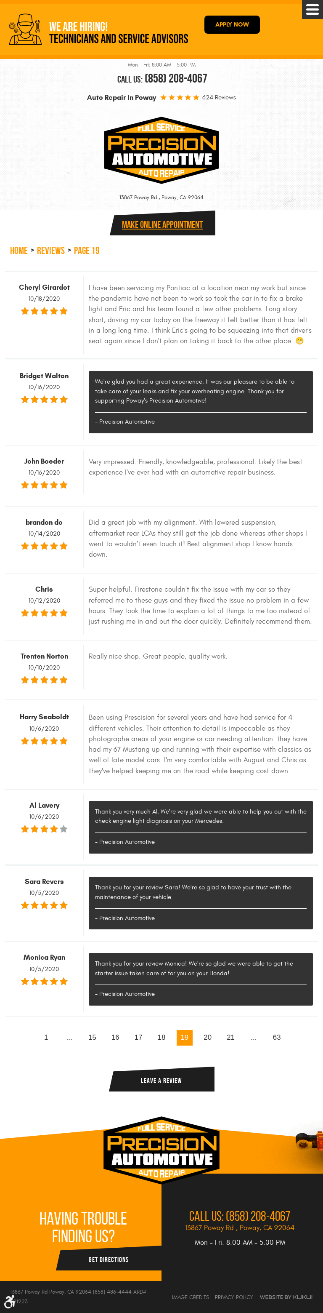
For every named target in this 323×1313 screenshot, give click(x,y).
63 (277, 1037)
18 (162, 1037)
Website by (286, 1297)
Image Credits (190, 1297)
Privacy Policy (234, 1297)
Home (19, 250)
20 (208, 1037)
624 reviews (219, 97)
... (69, 1037)
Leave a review (161, 1080)
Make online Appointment (162, 224)
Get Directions (109, 1259)
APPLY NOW (232, 24)
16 (115, 1037)
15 (92, 1037)
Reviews (51, 250)
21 (231, 1037)
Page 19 (87, 250)
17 (139, 1037)
